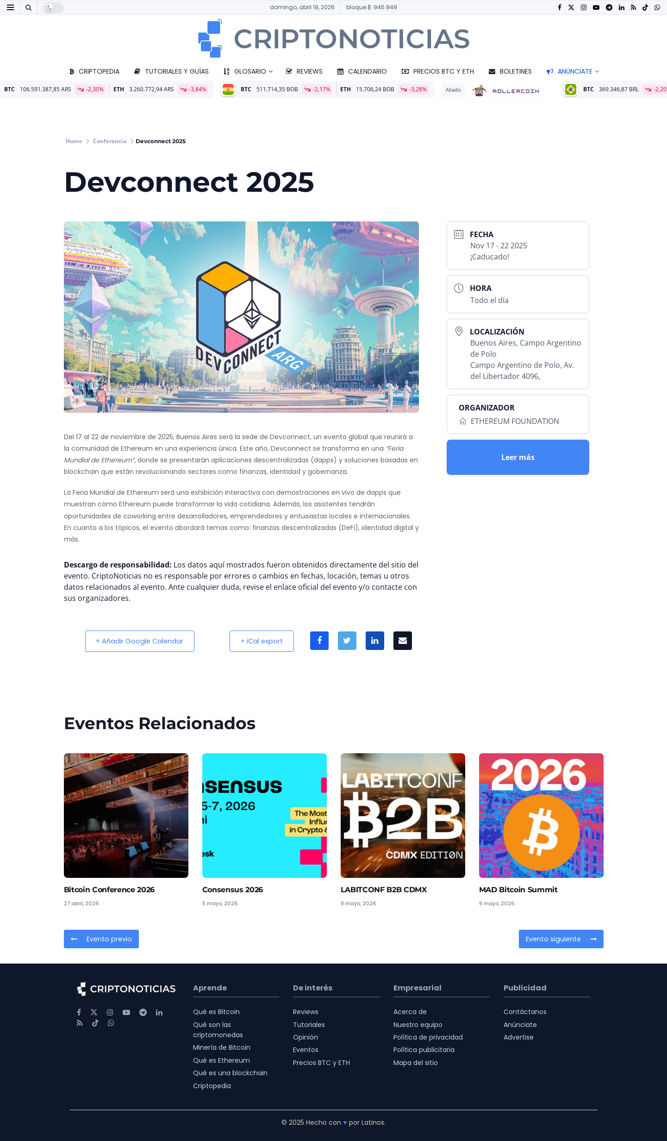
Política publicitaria (424, 1049)
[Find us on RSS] (633, 7)
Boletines (510, 71)
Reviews (304, 71)
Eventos (305, 1049)
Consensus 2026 (232, 889)
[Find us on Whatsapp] (657, 7)
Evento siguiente (562, 939)
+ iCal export (265, 641)
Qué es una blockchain (230, 1073)
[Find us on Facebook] (559, 7)
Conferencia (109, 141)
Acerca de (410, 1011)
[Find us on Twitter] (571, 7)
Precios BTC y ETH (438, 71)
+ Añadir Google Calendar (140, 641)
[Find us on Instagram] (583, 7)
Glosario (245, 71)
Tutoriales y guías (171, 71)
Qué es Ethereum (221, 1060)
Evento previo (101, 939)
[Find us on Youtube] (596, 7)
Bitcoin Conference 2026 (109, 889)
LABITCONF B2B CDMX (384, 889)
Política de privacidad (428, 1037)
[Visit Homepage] (334, 38)
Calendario (362, 71)
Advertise (519, 1037)
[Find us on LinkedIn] (621, 7)
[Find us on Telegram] (609, 7)
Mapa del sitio (415, 1062)
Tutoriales (309, 1024)
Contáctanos (525, 1011)
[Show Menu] (10, 7)
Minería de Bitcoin (221, 1047)
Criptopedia (94, 71)
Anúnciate (569, 71)
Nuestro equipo (418, 1024)
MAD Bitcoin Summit (518, 889)
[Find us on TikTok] (645, 8)
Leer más (518, 457)
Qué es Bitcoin (216, 1011)
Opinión (305, 1037)
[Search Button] (28, 7)
